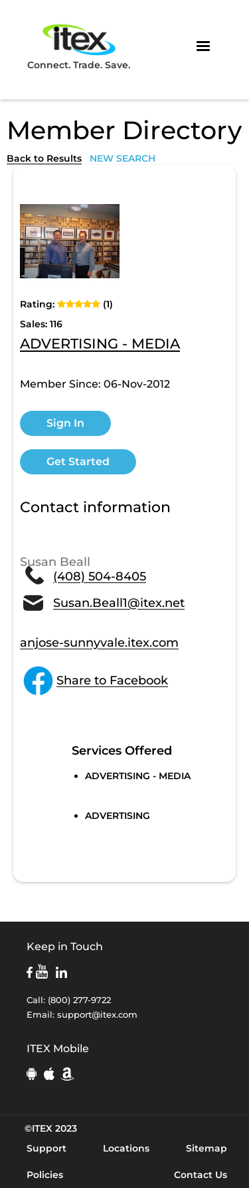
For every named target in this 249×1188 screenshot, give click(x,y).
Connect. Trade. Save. (78, 46)
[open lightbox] (70, 241)
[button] (203, 46)
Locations (126, 1148)
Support (46, 1148)
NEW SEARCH (122, 158)
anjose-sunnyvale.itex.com (99, 642)
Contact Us (200, 1175)
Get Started (78, 461)
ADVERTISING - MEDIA (100, 344)
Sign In (65, 423)
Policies (45, 1175)
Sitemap (206, 1148)
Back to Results (44, 158)
